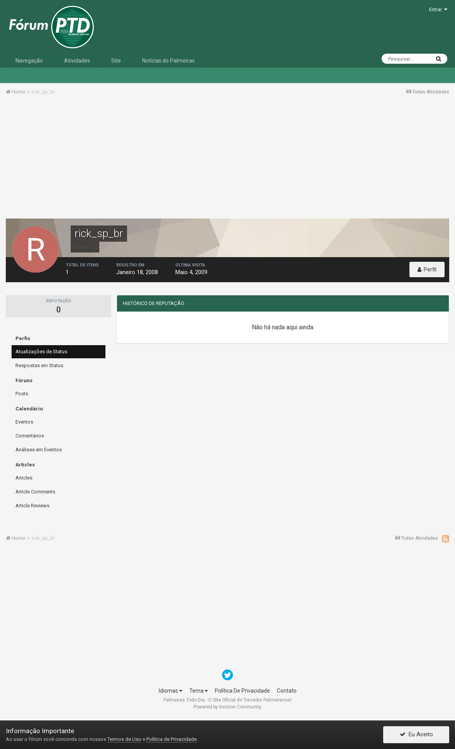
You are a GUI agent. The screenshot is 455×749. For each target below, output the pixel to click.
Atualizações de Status (41, 351)
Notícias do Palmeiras (168, 61)
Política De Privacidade (242, 691)
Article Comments (35, 492)
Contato (287, 691)
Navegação (29, 61)
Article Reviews (32, 505)
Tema (198, 691)
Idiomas (170, 691)
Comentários (29, 436)
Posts (21, 394)
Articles (23, 478)
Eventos (24, 422)
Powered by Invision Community (227, 707)
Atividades (77, 61)
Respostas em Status (39, 365)
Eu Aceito (416, 734)
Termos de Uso (124, 739)
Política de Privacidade (171, 739)
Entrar (438, 9)
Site (116, 61)
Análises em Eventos (38, 449)
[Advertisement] (227, 159)
